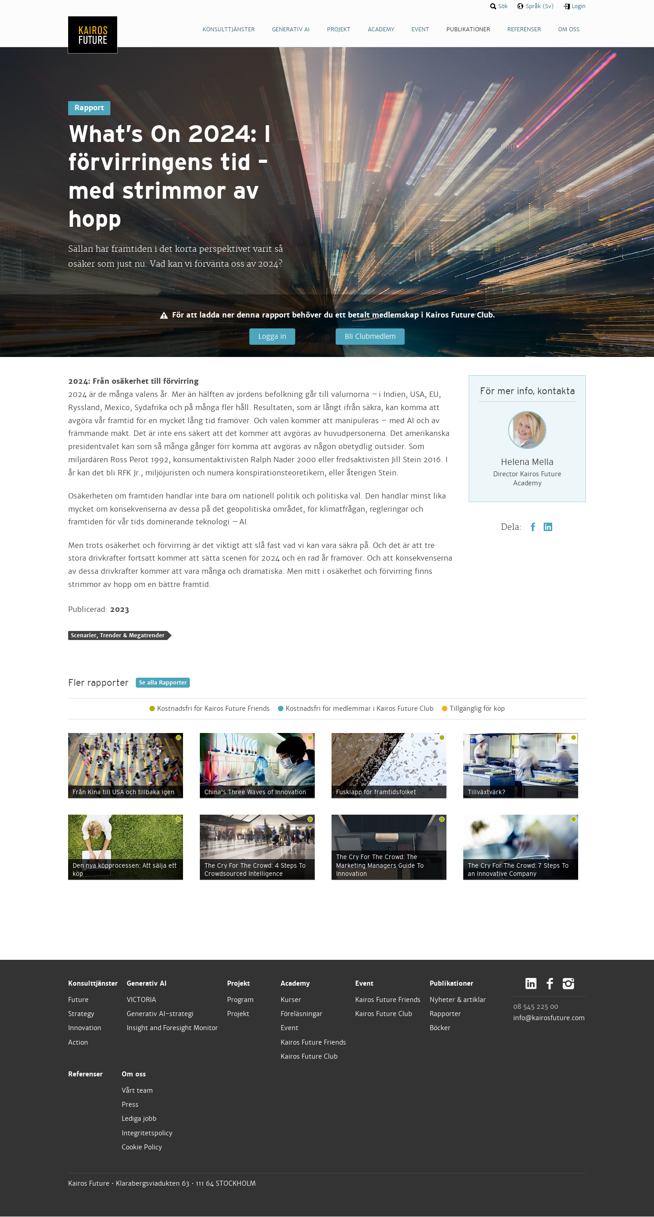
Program (240, 1000)
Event (289, 1028)
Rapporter (445, 1014)
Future (78, 1000)
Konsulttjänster (93, 984)
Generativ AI (147, 984)
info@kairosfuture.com (549, 1018)
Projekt (238, 984)
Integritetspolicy (147, 1133)
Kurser (291, 1000)
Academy (295, 984)
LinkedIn (548, 527)
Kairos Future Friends (313, 1042)
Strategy (81, 1014)
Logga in (271, 336)
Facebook (533, 527)
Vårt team (137, 1091)
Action (78, 1042)
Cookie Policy (142, 1148)
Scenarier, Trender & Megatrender (117, 636)
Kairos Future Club (309, 1057)
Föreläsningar (301, 1014)
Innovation (84, 1028)
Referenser (85, 1074)
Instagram (568, 984)
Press (130, 1105)
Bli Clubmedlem (370, 336)
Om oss (134, 1074)
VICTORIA (141, 1000)
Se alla (163, 683)
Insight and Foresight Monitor (172, 1028)
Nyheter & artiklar (458, 1000)
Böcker (440, 1028)
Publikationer (451, 984)
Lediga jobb (139, 1119)
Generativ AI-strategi (160, 1014)
